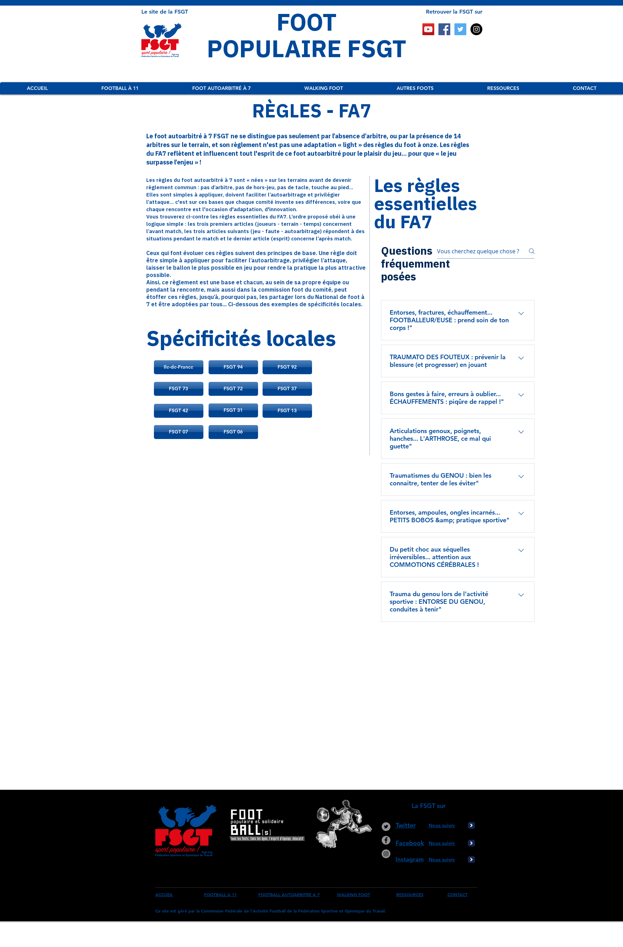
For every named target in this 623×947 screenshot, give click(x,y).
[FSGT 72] (233, 389)
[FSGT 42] (178, 411)
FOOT (307, 21)
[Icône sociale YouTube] (428, 29)
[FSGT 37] (287, 389)
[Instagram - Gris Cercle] (386, 853)
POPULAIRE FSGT (306, 48)
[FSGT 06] (233, 432)
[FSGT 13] (287, 411)
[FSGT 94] (233, 367)
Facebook (410, 843)
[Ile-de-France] (178, 367)
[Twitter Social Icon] (460, 29)
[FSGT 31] (233, 410)
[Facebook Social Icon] (444, 29)
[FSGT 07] (178, 432)
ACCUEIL (164, 894)
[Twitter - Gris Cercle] (386, 826)
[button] (119, 88)
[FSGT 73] (178, 389)
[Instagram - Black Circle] (476, 29)
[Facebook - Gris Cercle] (386, 840)
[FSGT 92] (287, 367)
